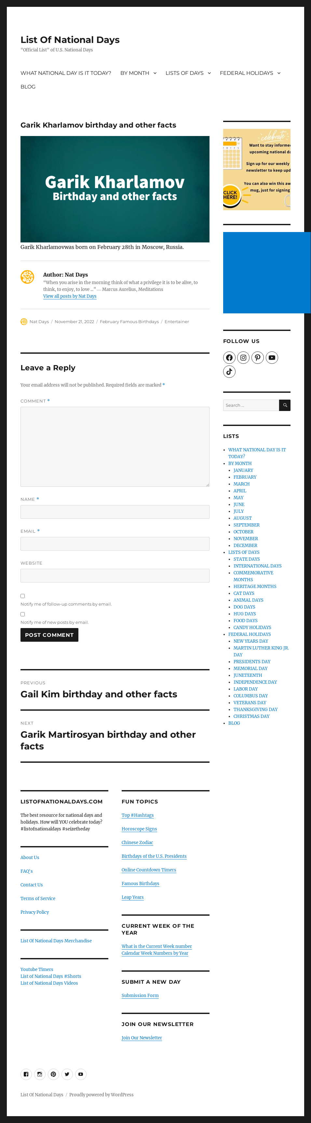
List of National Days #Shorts (50, 976)
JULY (239, 511)
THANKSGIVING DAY (255, 709)
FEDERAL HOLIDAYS (246, 73)
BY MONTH (134, 73)
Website (31, 563)
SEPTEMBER (247, 525)
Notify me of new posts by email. (54, 622)
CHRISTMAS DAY (251, 716)
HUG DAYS (245, 614)
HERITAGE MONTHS (255, 586)
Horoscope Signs (139, 829)
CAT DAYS (244, 593)
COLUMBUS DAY (251, 696)
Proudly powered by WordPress (101, 1095)
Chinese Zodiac (137, 842)
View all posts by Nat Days (70, 296)
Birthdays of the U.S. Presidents (154, 856)
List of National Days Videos (49, 983)
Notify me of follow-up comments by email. (66, 604)
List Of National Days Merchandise (56, 941)
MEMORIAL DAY (250, 668)
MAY (238, 497)
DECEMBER (245, 545)
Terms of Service (37, 898)
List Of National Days (70, 39)
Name (29, 499)
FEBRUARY (245, 477)
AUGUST (243, 518)
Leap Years (133, 897)
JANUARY (243, 470)
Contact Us (31, 885)
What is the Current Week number (157, 946)
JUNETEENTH (248, 675)
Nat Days (39, 321)
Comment (35, 401)
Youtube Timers (36, 969)
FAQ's (26, 871)
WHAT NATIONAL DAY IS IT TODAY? (65, 73)
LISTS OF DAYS (185, 73)
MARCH (242, 484)
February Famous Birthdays (129, 321)
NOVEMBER (246, 538)
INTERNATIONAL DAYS (258, 566)
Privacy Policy (34, 912)
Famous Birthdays (140, 883)
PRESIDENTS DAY (252, 661)
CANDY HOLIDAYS (252, 627)
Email (30, 531)
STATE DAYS (247, 559)
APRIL (240, 491)
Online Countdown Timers (149, 870)
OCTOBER (243, 532)
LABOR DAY (246, 689)
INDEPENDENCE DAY (255, 682)
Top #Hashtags (138, 815)
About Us (29, 857)
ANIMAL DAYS (249, 600)
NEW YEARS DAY (251, 641)
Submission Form (140, 995)
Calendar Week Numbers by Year (155, 953)
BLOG (27, 87)
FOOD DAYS (246, 620)
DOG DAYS (244, 607)
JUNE (239, 504)
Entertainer (177, 321)
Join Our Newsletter (142, 1038)
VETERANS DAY (250, 702)
